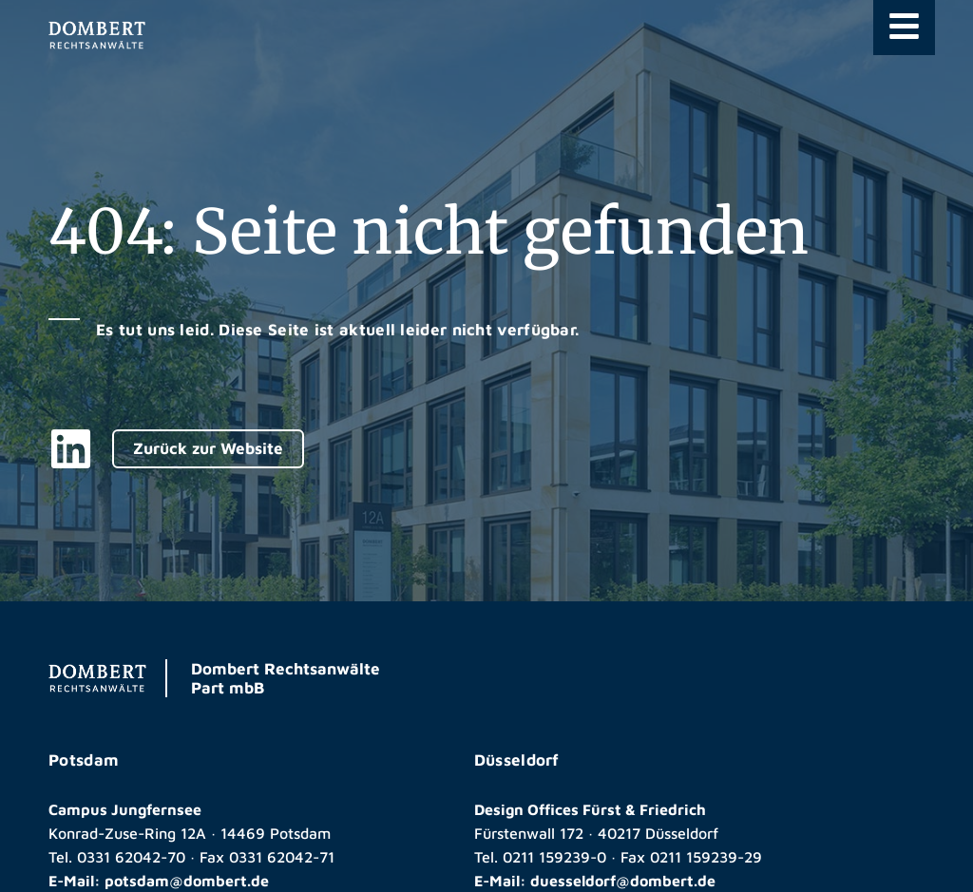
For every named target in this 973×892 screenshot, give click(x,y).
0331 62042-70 (131, 856)
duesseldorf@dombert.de (622, 880)
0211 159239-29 (706, 856)
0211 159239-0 (554, 856)
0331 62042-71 (281, 856)
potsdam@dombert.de (187, 880)
